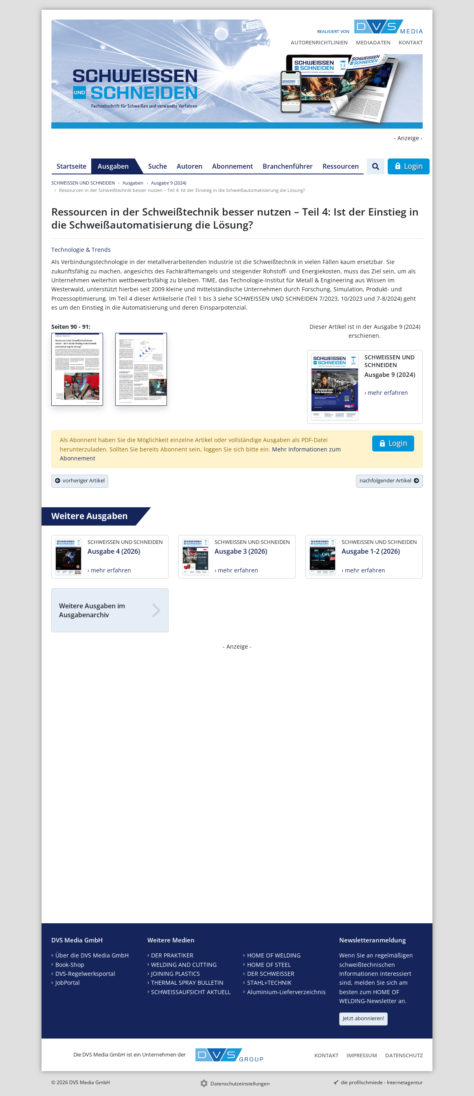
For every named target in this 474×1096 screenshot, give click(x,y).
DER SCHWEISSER (270, 973)
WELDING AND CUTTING (184, 964)
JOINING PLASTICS (175, 973)
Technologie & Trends (81, 249)
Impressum (362, 1055)
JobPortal (67, 982)
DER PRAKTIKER (172, 955)
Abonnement (232, 166)
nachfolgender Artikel (389, 480)
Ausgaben (113, 166)
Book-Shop (69, 964)
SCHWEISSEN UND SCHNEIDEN (83, 183)
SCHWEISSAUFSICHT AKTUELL (190, 992)
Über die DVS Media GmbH (92, 955)
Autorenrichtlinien (319, 42)
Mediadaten (373, 42)
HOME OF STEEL (269, 964)
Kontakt (411, 42)
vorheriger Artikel (80, 480)
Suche (157, 166)
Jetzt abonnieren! (363, 1018)
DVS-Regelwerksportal (85, 973)
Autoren (189, 166)
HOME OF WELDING (274, 955)
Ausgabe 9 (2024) (168, 183)
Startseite (71, 166)
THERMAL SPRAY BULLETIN (187, 982)
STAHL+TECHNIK (269, 982)
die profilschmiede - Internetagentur (382, 1082)
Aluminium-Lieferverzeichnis (286, 992)
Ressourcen (341, 166)
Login (409, 166)
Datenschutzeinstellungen (240, 1083)
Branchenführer (288, 166)
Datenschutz (404, 1055)
